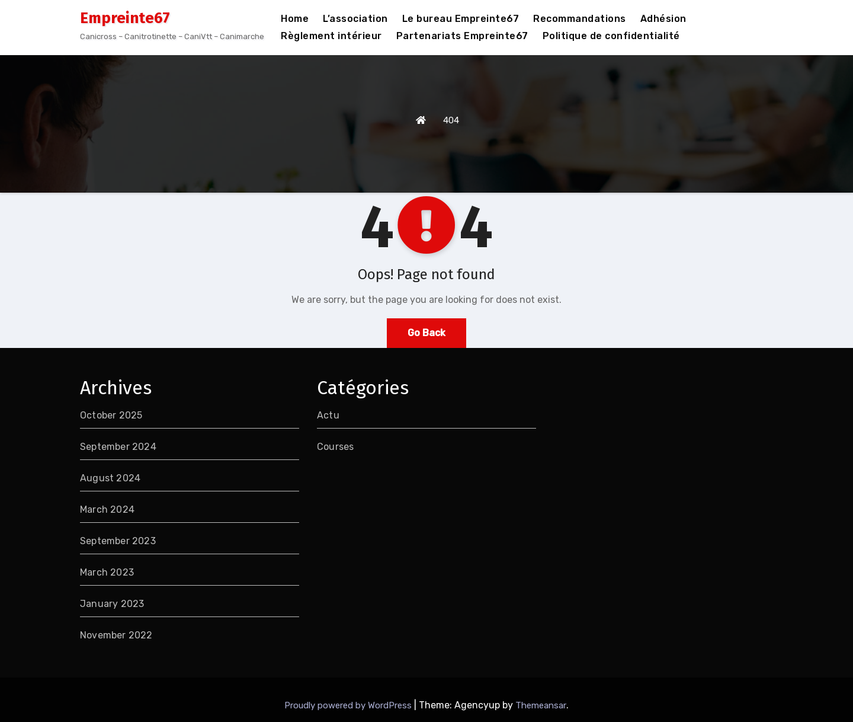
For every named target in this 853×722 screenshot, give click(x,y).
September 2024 (118, 446)
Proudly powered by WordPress (349, 705)
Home (295, 18)
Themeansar (540, 705)
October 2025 (111, 415)
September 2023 (118, 541)
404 (451, 120)
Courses (335, 446)
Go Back (426, 332)
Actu (328, 415)
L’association (355, 18)
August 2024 (110, 478)
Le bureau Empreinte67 (461, 18)
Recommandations (579, 18)
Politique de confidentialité (611, 35)
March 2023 (107, 572)
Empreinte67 (125, 18)
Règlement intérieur (331, 35)
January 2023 (112, 603)
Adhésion (663, 18)
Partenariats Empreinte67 (462, 35)
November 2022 (116, 635)
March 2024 (107, 509)
